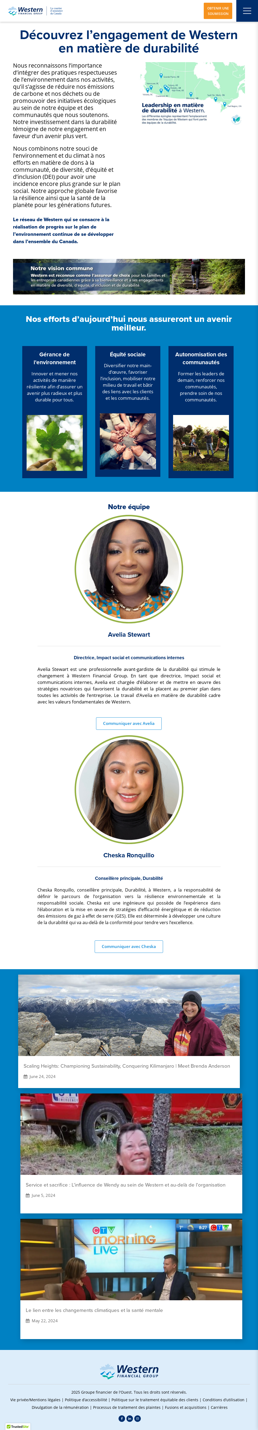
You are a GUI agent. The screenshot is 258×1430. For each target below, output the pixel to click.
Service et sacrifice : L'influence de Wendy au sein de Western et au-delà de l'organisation (125, 1185)
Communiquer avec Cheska (129, 946)
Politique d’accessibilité (86, 1399)
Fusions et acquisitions (185, 1407)
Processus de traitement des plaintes (127, 1407)
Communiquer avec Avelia (129, 723)
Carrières (219, 1407)
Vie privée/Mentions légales (35, 1399)
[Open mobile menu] (247, 11)
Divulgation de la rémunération (60, 1407)
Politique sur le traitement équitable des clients (155, 1399)
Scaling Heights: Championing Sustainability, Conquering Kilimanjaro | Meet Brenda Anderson (127, 1066)
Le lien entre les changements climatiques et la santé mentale (94, 1310)
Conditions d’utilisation (223, 1399)
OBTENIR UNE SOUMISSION (218, 11)
